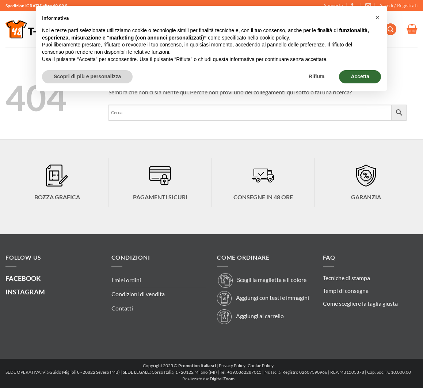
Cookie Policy (261, 365)
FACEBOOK (23, 278)
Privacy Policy (232, 365)
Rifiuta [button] (317, 76)
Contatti (122, 308)
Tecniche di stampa (346, 277)
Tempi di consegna (346, 290)
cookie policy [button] (274, 38)
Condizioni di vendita (138, 293)
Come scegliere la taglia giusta (360, 303)
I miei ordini (126, 279)
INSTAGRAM (25, 292)
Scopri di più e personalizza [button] (87, 76)
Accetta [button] (360, 76)
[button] (398, 5)
